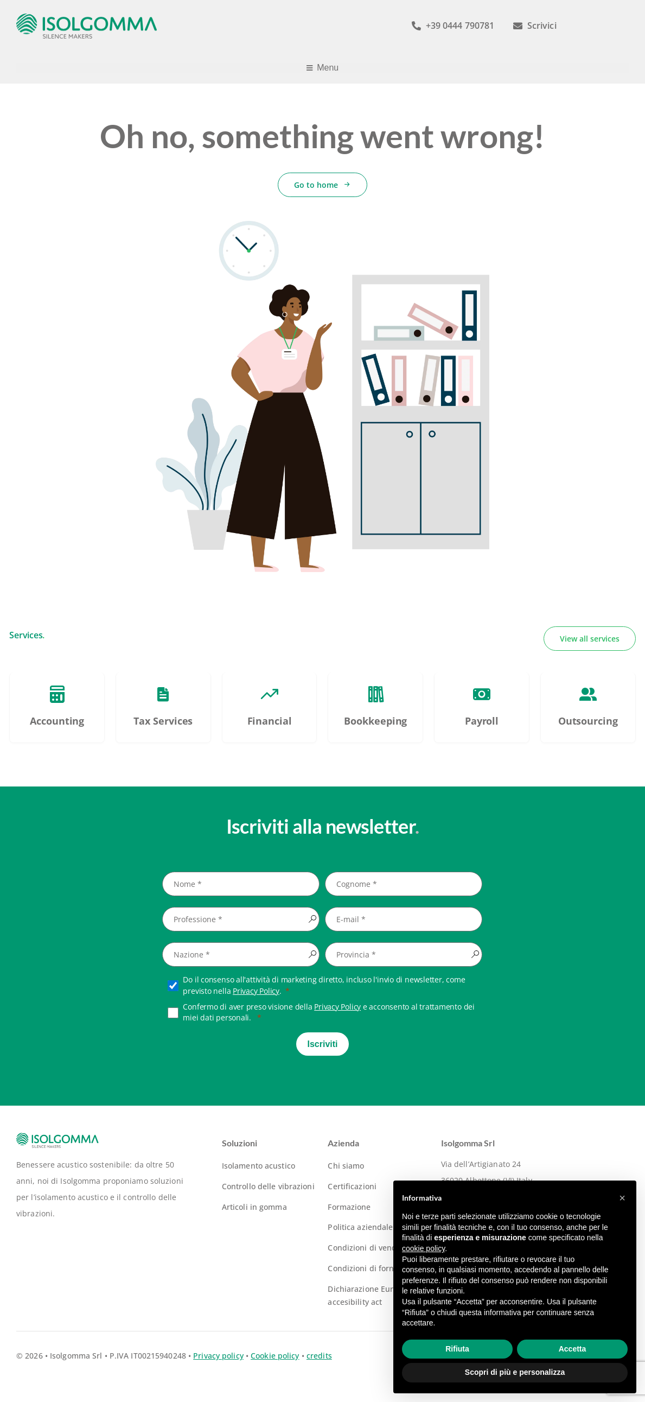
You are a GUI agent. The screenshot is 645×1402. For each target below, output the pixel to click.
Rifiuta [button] (457, 1348)
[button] (622, 1198)
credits (319, 1355)
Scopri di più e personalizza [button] (515, 1372)
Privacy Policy (256, 991)
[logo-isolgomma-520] (86, 17)
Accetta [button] (572, 1348)
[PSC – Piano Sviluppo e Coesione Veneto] (57, 708)
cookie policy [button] (423, 1248)
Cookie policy (275, 1355)
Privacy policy (218, 1355)
